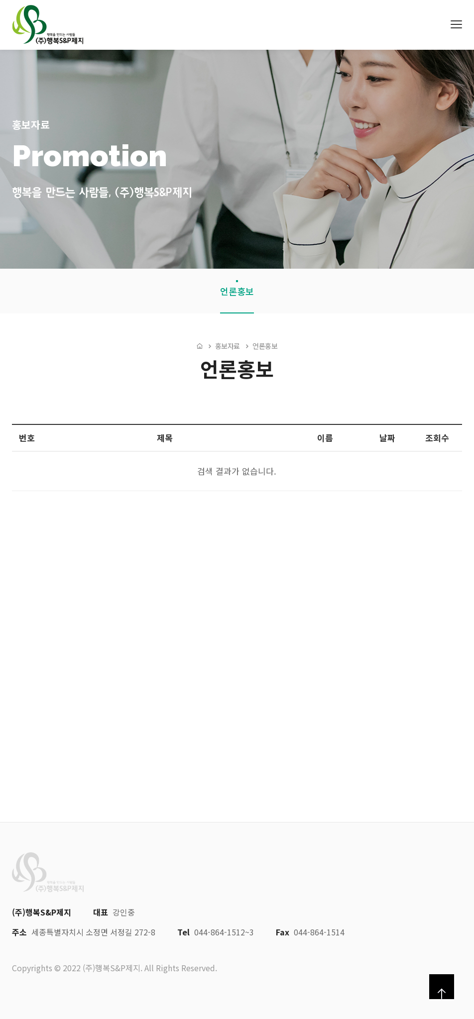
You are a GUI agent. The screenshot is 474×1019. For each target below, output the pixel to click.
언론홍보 (237, 291)
